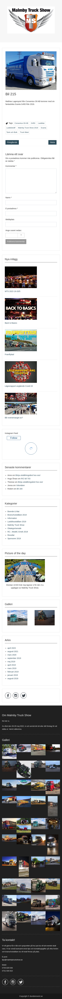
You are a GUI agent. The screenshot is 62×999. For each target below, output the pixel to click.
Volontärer (20, 485)
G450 (33, 123)
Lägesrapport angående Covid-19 (19, 386)
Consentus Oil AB (21, 123)
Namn (8, 197)
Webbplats (9, 219)
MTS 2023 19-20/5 (12, 291)
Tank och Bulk (11, 132)
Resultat (10, 535)
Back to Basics (11, 323)
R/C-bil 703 (25, 479)
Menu (5, 4)
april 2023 (11, 648)
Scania (43, 128)
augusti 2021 (12, 651)
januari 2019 (12, 675)
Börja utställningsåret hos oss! (27, 475)
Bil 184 (19, 489)
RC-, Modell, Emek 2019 (17, 532)
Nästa (52, 142)
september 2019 (14, 658)
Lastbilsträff (10, 128)
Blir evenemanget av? (14, 418)
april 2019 (11, 665)
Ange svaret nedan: (13, 230)
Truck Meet (24, 132)
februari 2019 (13, 672)
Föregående (12, 142)
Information (12, 518)
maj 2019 (11, 662)
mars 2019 (11, 668)
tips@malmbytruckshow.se (12, 960)
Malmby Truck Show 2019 (28, 128)
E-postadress (11, 208)
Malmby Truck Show (15, 525)
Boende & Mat (13, 511)
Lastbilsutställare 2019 (16, 522)
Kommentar (10, 166)
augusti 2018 (12, 678)
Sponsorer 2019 (14, 538)
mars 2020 (11, 655)
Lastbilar (41, 123)
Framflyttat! (9, 354)
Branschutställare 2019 (17, 515)
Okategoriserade (14, 528)
